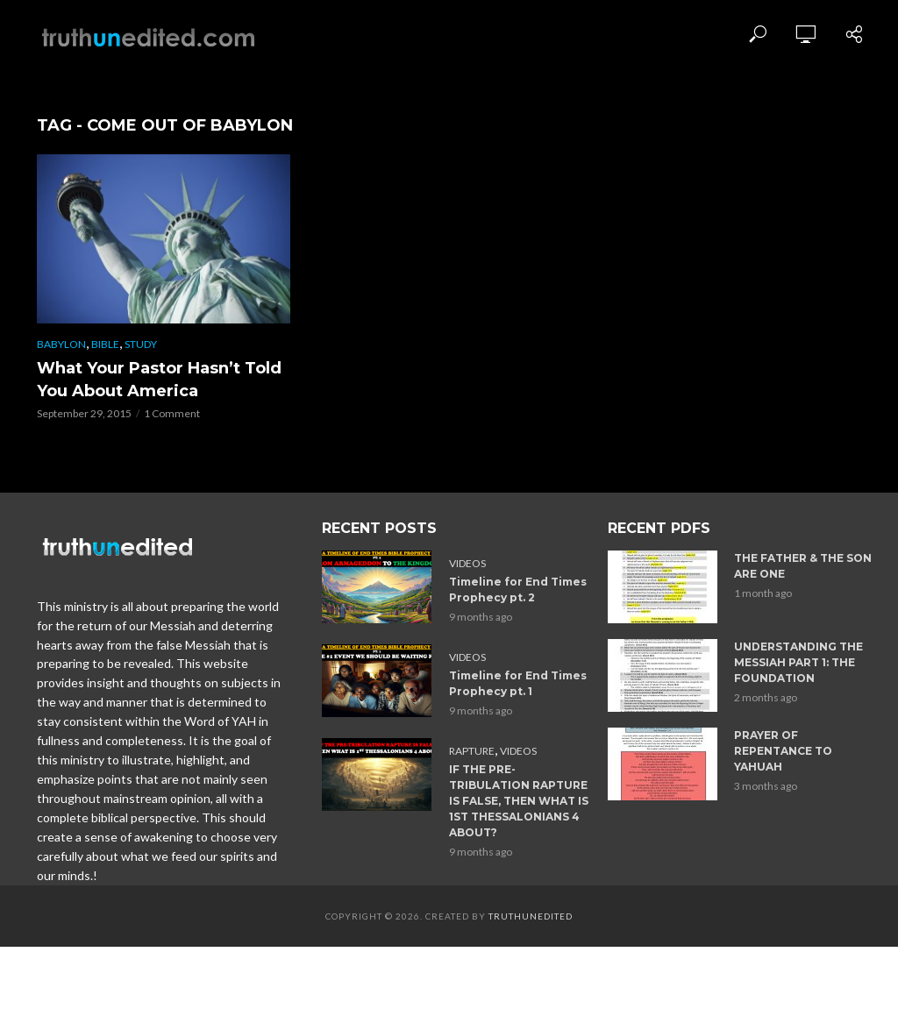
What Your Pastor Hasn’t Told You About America (159, 380)
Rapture (472, 750)
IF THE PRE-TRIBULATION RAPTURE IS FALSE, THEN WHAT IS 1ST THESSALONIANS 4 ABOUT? (518, 801)
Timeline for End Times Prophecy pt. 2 (518, 589)
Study (141, 344)
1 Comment (172, 413)
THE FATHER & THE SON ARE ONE (803, 565)
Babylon (61, 344)
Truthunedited (530, 916)
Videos (467, 563)
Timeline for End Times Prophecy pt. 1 (518, 683)
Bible (105, 344)
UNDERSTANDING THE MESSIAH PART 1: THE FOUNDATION (798, 662)
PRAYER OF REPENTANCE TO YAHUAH (783, 750)
